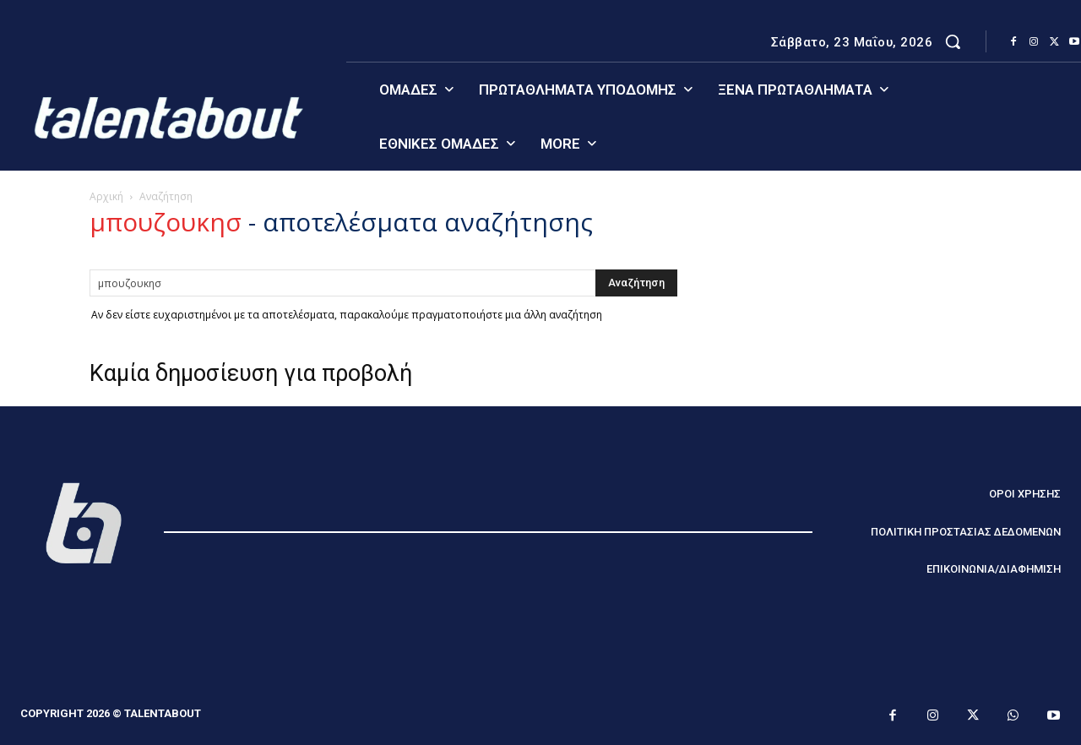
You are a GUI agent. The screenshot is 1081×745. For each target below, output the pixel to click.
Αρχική (106, 196)
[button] (952, 41)
